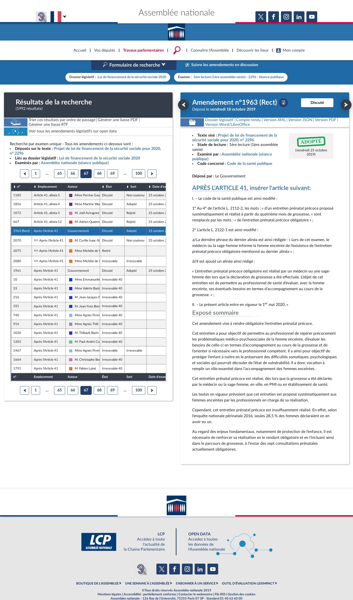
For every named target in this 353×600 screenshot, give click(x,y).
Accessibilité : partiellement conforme (150, 583)
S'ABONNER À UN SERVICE (195, 572)
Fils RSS (220, 583)
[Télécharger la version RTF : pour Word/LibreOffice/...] (227, 114)
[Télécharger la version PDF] (283, 92)
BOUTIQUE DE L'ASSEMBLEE (97, 572)
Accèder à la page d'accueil (176, 30)
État (109, 176)
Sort (133, 176)
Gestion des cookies (241, 583)
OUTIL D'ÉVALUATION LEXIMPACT (248, 572)
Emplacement (47, 176)
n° (18, 176)
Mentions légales (109, 583)
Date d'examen (163, 176)
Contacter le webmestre (195, 583)
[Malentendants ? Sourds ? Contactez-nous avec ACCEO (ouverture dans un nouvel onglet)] (141, 559)
